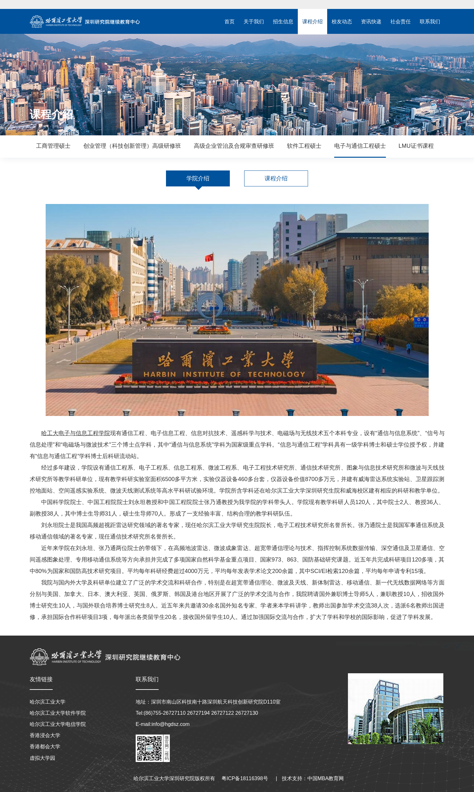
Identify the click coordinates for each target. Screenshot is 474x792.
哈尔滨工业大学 (47, 702)
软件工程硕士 (304, 146)
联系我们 (430, 21)
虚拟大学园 (42, 758)
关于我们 (254, 21)
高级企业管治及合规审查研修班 (234, 146)
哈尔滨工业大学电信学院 (58, 724)
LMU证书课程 (416, 146)
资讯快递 (371, 21)
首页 (229, 21)
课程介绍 (312, 21)
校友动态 (342, 21)
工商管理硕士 (53, 146)
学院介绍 (197, 178)
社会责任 (400, 21)
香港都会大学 (45, 746)
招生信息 (283, 21)
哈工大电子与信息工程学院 (75, 433)
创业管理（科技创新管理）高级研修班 (132, 146)
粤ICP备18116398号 (245, 778)
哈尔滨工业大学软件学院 (58, 713)
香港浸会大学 (45, 735)
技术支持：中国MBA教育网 (313, 778)
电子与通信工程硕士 (360, 146)
